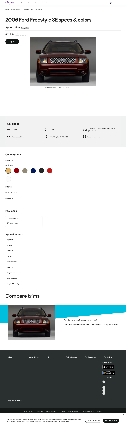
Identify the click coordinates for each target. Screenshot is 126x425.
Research (38, 3)
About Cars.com (28, 411)
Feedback (99, 411)
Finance (48, 3)
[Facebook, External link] (103, 384)
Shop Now (12, 42)
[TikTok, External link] (103, 381)
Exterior (9, 160)
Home (7, 9)
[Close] (124, 415)
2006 (32, 9)
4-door (14, 130)
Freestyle (26, 9)
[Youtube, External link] (103, 387)
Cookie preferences (93, 421)
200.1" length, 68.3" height (59, 137)
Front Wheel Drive (93, 137)
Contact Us (39, 411)
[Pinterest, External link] (103, 393)
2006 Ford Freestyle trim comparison (84, 324)
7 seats (52, 130)
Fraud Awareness (88, 411)
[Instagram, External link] (103, 390)
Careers (63, 411)
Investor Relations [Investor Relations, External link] (52, 411)
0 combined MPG (18, 137)
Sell (29, 3)
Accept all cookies (111, 421)
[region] (63, 419)
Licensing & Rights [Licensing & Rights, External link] (74, 411)
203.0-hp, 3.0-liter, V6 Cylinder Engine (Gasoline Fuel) (101, 129)
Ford (19, 9)
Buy (22, 3)
